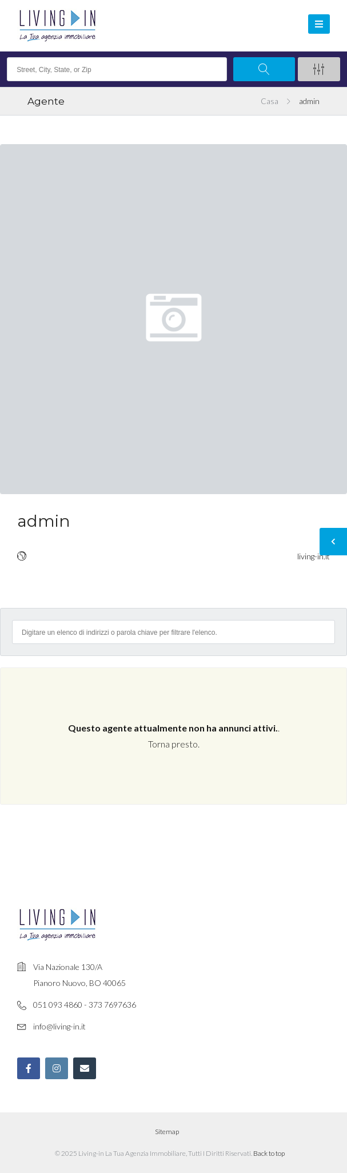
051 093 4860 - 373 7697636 (84, 1004)
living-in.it (313, 556)
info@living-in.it (59, 1026)
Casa (269, 101)
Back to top (269, 1153)
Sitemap (167, 1131)
